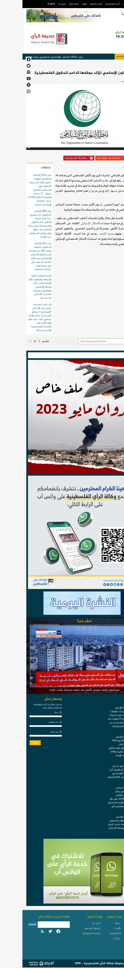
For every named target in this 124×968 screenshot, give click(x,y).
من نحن (104, 4)
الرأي (104, 167)
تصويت (13, 742)
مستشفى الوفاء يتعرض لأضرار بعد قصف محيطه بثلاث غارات (62, 690)
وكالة (110, 167)
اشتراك (10, 924)
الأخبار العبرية (111, 947)
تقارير (61, 4)
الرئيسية (115, 4)
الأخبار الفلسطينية (112, 925)
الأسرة (95, 928)
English (29, 4)
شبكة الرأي (51, 4)
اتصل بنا (39, 4)
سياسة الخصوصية (69, 933)
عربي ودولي (108, 66)
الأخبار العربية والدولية (111, 939)
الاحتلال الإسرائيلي (68, 223)
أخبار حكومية (73, 4)
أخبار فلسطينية (90, 4)
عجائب (94, 938)
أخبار (118, 66)
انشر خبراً (62, 621)
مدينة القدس (84, 233)
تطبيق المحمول (70, 928)
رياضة (95, 923)
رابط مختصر (112, 341)
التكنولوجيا (92, 933)
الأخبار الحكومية (110, 932)
